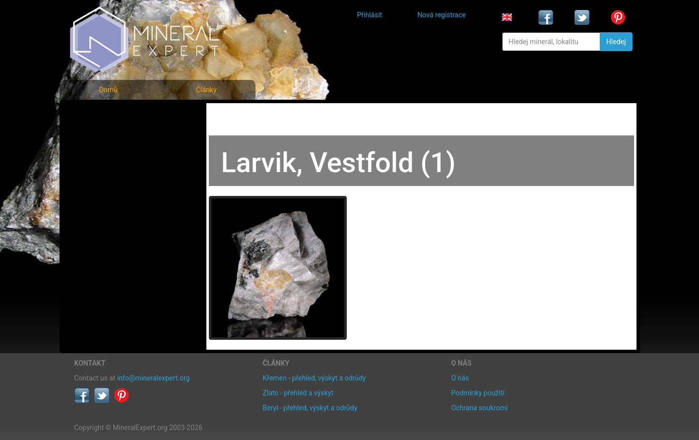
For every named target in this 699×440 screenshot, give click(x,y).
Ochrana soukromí (479, 408)
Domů (108, 90)
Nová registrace (441, 15)
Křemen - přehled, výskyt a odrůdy (314, 378)
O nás (460, 378)
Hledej (616, 42)
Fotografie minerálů (113, 114)
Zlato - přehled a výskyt (298, 393)
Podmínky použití (478, 393)
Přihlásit (369, 15)
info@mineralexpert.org (153, 378)
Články (206, 90)
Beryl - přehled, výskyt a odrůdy (310, 408)
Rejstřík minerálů (108, 136)
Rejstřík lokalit (103, 180)
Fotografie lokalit (108, 158)
